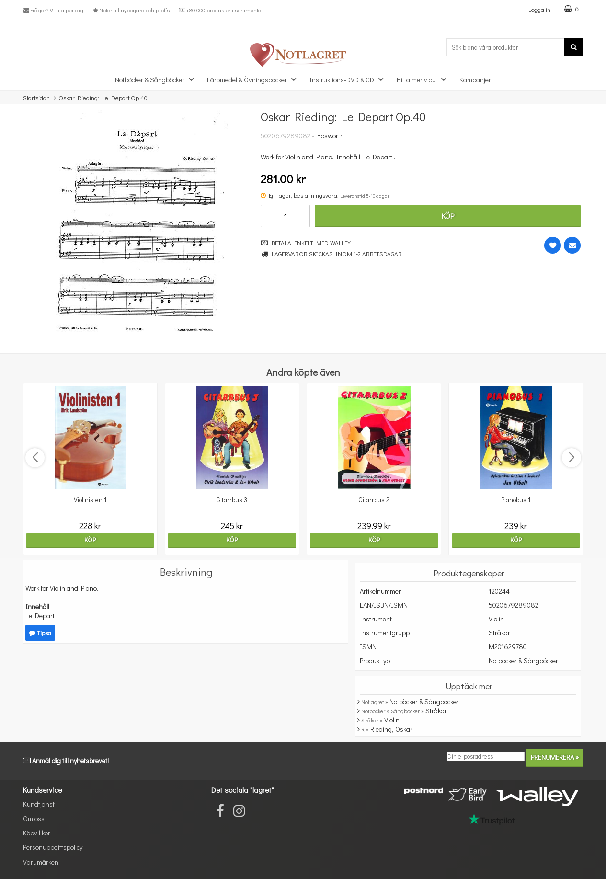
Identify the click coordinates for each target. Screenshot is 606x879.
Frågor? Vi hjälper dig (53, 10)
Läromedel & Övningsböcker (254, 79)
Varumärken (40, 862)
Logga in (539, 9)
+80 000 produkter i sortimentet (220, 10)
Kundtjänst (39, 804)
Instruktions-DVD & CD (349, 79)
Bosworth (330, 135)
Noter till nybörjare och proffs (131, 10)
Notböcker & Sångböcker (157, 79)
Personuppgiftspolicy (52, 847)
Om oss (34, 818)
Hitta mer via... (424, 79)
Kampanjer (475, 79)
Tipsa (40, 633)
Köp (448, 216)
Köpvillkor (36, 832)
